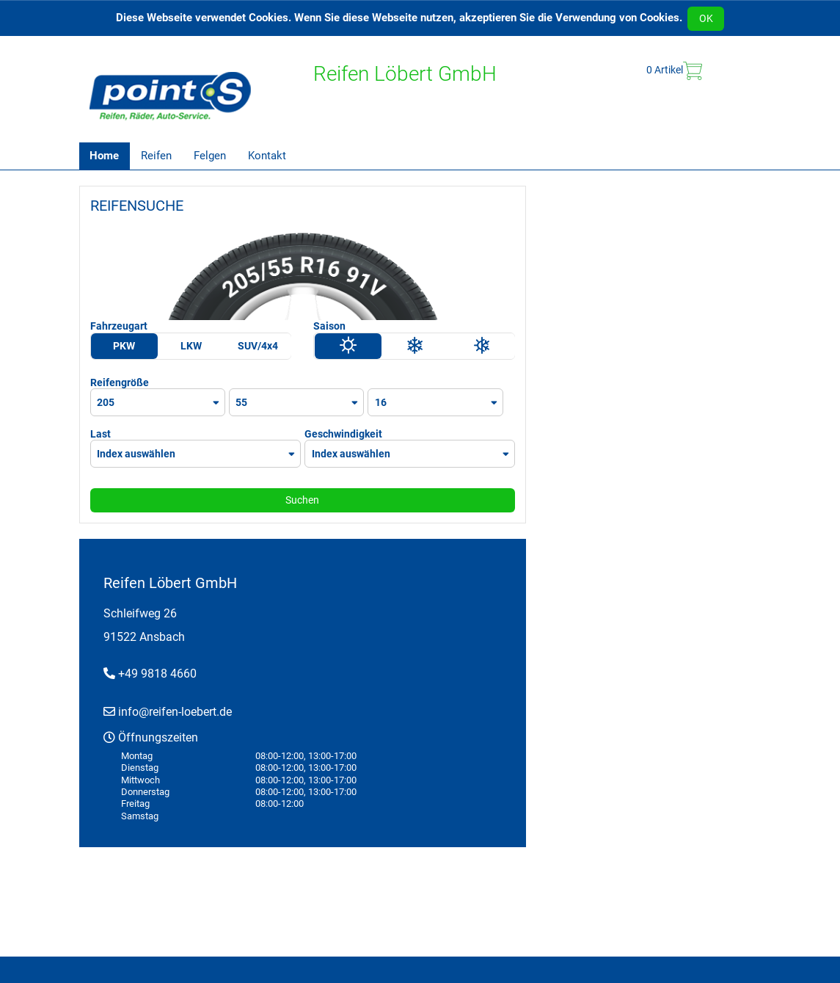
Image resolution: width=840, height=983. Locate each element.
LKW (191, 346)
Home (104, 155)
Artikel (674, 71)
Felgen (210, 155)
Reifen (156, 155)
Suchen (302, 500)
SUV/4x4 (258, 346)
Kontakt (267, 155)
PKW (124, 346)
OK (706, 18)
